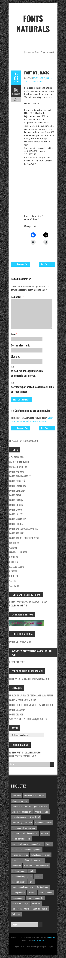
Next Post (44, 264)
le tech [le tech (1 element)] (47, 854)
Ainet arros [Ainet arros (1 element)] (16, 795)
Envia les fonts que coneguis (23, 440)
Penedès (13, 571)
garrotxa (14, 543)
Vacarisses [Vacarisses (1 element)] (36, 903)
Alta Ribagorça (16, 457)
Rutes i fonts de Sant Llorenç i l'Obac (28, 602)
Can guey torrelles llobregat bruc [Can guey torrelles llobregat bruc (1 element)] (25, 833)
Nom (14, 334)
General (13, 547)
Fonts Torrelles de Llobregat (24, 538)
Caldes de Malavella (19, 462)
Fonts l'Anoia (15, 509)
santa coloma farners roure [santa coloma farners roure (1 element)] (22, 887)
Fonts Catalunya (17, 485)
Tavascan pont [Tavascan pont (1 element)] (18, 898)
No (16, 89)
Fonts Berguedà (17, 481)
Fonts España (16, 495)
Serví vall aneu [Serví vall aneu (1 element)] (42, 887)
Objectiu (51, 947)
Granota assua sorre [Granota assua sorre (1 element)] (20, 854)
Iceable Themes (38, 940)
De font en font (17, 662)
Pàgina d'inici (19, 947)
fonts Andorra (16, 471)
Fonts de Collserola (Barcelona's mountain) (31, 705)
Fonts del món (16, 714)
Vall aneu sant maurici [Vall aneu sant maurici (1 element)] (20, 908)
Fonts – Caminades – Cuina (22, 700)
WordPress (51, 937)
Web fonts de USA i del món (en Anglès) (28, 719)
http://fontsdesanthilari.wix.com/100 (29, 678)
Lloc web (15, 356)
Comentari (17, 297)
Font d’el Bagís (36, 73)
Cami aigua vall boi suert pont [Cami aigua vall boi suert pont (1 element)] (23, 828)
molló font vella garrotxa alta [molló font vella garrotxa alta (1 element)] (32, 860)
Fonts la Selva (39, 78)
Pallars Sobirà (16, 566)
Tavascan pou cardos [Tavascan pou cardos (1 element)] (35, 898)
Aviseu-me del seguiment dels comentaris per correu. (27, 373)
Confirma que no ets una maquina (31, 411)
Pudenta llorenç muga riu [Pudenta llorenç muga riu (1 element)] (22, 876)
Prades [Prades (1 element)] (31, 871)
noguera (13, 557)
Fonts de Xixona (17, 709)
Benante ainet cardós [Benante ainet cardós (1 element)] (43, 822)
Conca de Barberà (18, 466)
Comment (16, 93)
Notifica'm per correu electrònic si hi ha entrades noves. (32, 389)
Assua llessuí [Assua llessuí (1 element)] (35, 817)
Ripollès (13, 576)
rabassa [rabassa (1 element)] (39, 876)
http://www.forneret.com (22, 755)
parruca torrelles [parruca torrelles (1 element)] (42, 865)
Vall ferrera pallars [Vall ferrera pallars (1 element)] (40, 908)
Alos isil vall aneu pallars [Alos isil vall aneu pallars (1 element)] (21, 811)
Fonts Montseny (17, 519)
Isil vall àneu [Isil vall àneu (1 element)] (36, 854)
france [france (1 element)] (48, 844)
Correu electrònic (21, 345)
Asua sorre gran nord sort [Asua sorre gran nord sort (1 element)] (22, 822)
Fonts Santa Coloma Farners (38, 80)
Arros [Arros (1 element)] (47, 811)
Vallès (12, 581)
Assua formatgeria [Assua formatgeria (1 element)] (19, 817)
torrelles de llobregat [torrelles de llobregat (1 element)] (20, 903)
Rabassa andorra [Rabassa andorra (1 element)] (18, 881)
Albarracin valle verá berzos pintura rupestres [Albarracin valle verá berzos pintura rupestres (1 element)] (29, 806)
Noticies (13, 562)
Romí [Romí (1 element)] (31, 881)
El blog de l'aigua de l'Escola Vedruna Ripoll (31, 695)
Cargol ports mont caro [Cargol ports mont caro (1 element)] (21, 838)
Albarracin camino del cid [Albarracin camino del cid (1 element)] (34, 795)
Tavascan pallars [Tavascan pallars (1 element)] (45, 892)
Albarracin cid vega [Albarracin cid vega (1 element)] (19, 801)
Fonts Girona (16, 504)
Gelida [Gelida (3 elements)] (14, 849)
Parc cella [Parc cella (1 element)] (28, 865)
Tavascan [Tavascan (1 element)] (32, 892)
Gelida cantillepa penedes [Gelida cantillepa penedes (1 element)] (31, 849)
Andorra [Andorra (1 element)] (38, 811)
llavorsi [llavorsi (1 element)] (15, 860)
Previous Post (22, 264)
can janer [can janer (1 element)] (44, 833)
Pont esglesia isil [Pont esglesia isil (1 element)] (18, 871)
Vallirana (14, 585)
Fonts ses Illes (16, 533)
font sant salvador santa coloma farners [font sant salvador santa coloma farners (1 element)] (27, 844)
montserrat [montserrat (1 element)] (16, 865)
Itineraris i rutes (18, 552)
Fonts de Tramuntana (20, 641)
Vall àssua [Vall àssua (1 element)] (16, 914)
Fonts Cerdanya (17, 490)
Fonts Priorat (16, 523)
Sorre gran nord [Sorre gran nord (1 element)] (18, 892)
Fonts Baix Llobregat (20, 476)
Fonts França (16, 500)
